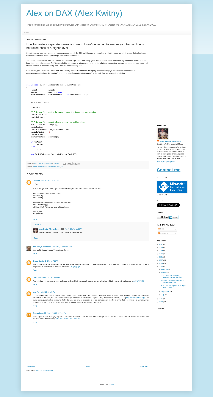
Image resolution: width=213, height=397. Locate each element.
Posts (161, 229)
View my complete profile (166, 162)
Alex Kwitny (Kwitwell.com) (43, 163)
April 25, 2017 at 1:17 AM (50, 181)
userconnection (55, 167)
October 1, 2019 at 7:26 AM (48, 261)
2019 (161, 247)
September (165, 291)
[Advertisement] (172, 79)
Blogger (111, 385)
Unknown (36, 181)
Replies (38, 224)
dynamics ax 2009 (44, 167)
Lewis (35, 278)
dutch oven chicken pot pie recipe (68, 319)
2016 (161, 257)
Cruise (35, 261)
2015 (161, 260)
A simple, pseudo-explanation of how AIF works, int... (172, 281)
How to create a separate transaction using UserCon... (172, 276)
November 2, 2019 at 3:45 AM (49, 278)
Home (26, 32)
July (163, 295)
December (165, 269)
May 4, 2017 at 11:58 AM (73, 229)
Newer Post (31, 366)
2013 (161, 266)
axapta (35, 167)
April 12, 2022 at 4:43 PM (46, 292)
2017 (161, 254)
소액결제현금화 (75, 267)
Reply (35, 219)
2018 (161, 251)
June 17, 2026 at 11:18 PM (56, 313)
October (164, 272)
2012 (161, 299)
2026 (161, 244)
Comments (163, 233)
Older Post (144, 366)
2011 (161, 302)
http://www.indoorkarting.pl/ (136, 298)
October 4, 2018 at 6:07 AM (62, 247)
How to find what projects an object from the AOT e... (173, 286)
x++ (62, 167)
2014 (161, 263)
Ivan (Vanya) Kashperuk (42, 247)
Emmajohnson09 (39, 313)
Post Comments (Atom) (44, 370)
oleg (34, 292)
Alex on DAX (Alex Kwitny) (74, 13)
